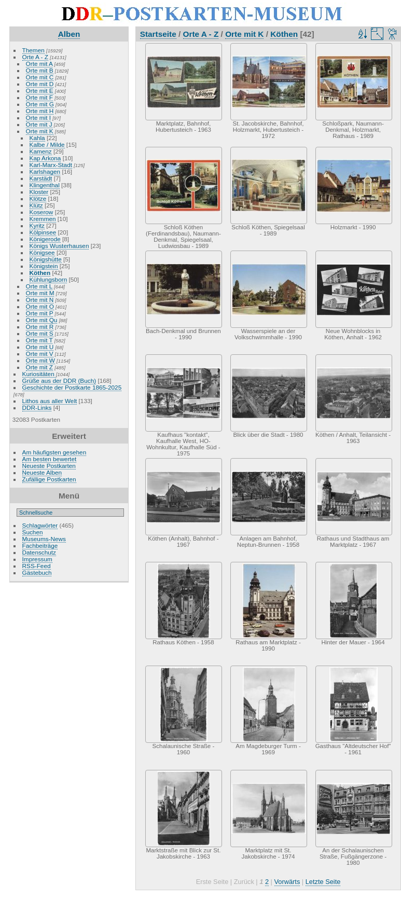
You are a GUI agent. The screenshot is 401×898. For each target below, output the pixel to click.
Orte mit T (39, 340)
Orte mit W (40, 360)
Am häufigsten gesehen (54, 452)
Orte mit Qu (42, 319)
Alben (69, 34)
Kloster (39, 191)
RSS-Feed (36, 565)
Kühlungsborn (48, 279)
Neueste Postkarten (49, 465)
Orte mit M (40, 292)
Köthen (40, 272)
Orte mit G (40, 104)
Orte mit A (39, 63)
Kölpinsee (43, 232)
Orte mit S (39, 333)
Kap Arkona (45, 158)
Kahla (37, 137)
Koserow (41, 212)
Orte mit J (39, 124)
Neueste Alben (42, 472)
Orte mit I (38, 117)
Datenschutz (39, 552)
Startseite (158, 34)
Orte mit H (40, 110)
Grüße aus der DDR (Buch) (59, 380)
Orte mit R (40, 326)
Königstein (44, 266)
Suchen (32, 532)
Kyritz (37, 225)
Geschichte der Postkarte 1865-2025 (72, 387)
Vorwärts (287, 882)
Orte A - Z (35, 56)
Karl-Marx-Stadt (51, 164)
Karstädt (41, 178)
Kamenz (41, 151)
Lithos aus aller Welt (49, 400)
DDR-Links (37, 407)
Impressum (37, 559)
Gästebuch (37, 572)
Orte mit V (39, 353)
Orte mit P (39, 313)
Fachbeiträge (40, 545)
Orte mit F (39, 97)
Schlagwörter (40, 525)
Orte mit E (39, 90)
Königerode (45, 239)
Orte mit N (40, 299)
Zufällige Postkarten (49, 479)
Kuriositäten (39, 373)
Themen (33, 50)
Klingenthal (45, 185)
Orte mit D (40, 83)
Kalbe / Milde (47, 144)
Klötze (38, 198)
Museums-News (44, 538)
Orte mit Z (39, 367)
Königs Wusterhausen (59, 245)
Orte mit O (40, 306)
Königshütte (46, 259)
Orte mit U (40, 346)
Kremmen (43, 218)
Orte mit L (39, 286)
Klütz (36, 205)
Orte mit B (39, 70)
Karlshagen (45, 171)
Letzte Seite (323, 882)
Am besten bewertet (49, 458)
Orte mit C (40, 77)
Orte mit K (39, 131)
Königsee (42, 252)
